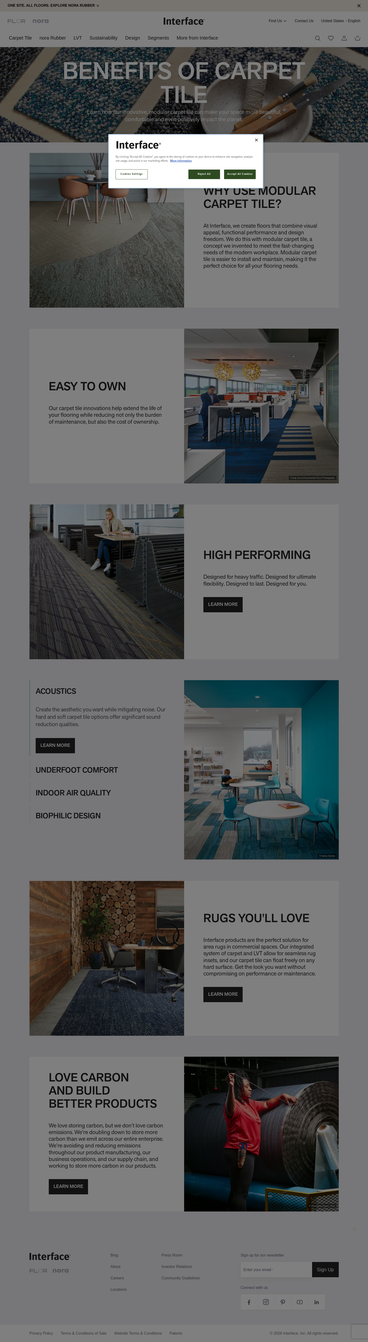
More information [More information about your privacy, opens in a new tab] (181, 161)
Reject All (204, 174)
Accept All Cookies (239, 174)
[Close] (256, 140)
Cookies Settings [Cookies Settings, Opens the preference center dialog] (131, 174)
